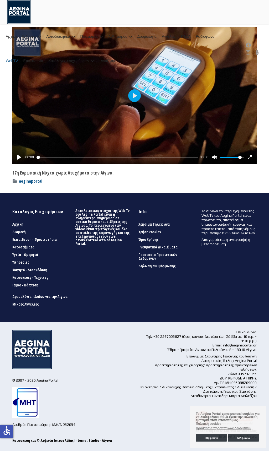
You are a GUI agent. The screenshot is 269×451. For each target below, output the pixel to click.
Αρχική (11, 36)
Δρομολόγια (147, 36)
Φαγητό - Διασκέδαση (29, 270)
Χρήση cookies (149, 232)
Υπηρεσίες (20, 262)
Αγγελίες (168, 36)
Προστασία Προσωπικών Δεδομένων (157, 256)
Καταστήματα (23, 247)
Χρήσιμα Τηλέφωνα (154, 224)
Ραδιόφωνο (205, 36)
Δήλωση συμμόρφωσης (156, 266)
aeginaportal (30, 181)
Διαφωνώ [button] (243, 437)
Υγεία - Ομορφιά (25, 255)
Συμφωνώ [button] (211, 437)
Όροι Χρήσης (148, 239)
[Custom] (257, 52)
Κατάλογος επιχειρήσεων (68, 61)
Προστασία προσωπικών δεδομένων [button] (223, 428)
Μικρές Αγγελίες (25, 304)
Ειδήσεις (29, 36)
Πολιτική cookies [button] (208, 424)
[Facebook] (248, 45)
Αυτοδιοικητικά (58, 36)
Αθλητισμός (117, 36)
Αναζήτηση (109, 61)
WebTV (12, 61)
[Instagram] (248, 52)
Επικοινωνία (33, 61)
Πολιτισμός (89, 36)
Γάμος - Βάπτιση (25, 285)
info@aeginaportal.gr (240, 345)
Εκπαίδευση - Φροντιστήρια (34, 239)
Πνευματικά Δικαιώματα (158, 247)
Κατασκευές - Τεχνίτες (30, 277)
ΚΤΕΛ (186, 36)
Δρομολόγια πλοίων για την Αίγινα (40, 296)
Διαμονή (19, 232)
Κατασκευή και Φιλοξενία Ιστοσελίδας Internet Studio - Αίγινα (62, 440)
